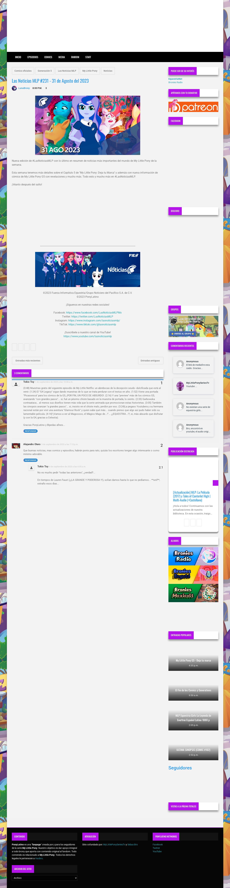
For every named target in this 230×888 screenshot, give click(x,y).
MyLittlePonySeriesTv (197, 383)
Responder (30, 431)
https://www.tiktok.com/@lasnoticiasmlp (92, 324)
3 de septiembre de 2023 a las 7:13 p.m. (59, 444)
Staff (88, 57)
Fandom (75, 57)
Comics (48, 57)
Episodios (32, 57)
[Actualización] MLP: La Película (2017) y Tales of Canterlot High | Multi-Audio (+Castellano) (191, 496)
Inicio (18, 57)
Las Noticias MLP (67, 70)
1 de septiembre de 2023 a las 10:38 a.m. (54, 382)
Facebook (158, 844)
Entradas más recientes (27, 360)
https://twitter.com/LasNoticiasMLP (92, 316)
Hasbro (39, 858)
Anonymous (192, 361)
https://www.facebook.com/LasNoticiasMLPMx (94, 312)
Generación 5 (45, 70)
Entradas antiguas (150, 360)
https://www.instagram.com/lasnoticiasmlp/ (94, 320)
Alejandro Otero (32, 444)
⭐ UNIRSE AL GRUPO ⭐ (182, 334)
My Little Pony (89, 70)
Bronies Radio (175, 82)
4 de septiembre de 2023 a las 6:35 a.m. (67, 466)
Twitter (156, 848)
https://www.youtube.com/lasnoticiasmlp (88, 336)
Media (61, 57)
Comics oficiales (23, 70)
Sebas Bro (132, 844)
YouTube (157, 851)
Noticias (108, 70)
